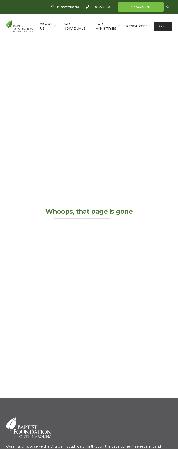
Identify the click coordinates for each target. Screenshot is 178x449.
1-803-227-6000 (101, 7)
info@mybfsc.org (68, 7)
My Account (141, 7)
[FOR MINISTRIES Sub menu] (119, 26)
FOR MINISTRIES (105, 26)
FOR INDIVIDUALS (74, 26)
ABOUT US (46, 26)
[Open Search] (168, 7)
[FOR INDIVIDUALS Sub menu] (88, 26)
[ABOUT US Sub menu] (55, 26)
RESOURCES (137, 26)
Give (162, 26)
